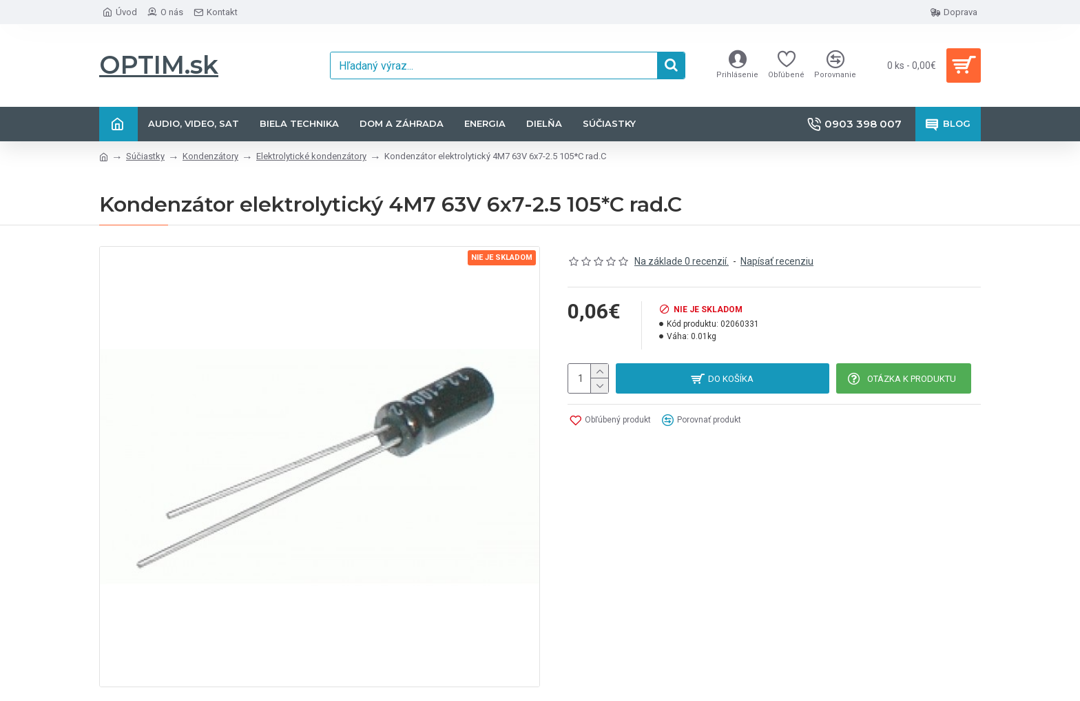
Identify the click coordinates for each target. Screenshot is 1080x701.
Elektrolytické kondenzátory (311, 156)
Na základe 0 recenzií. (681, 261)
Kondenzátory (210, 156)
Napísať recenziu (776, 261)
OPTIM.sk (158, 65)
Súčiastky (145, 156)
